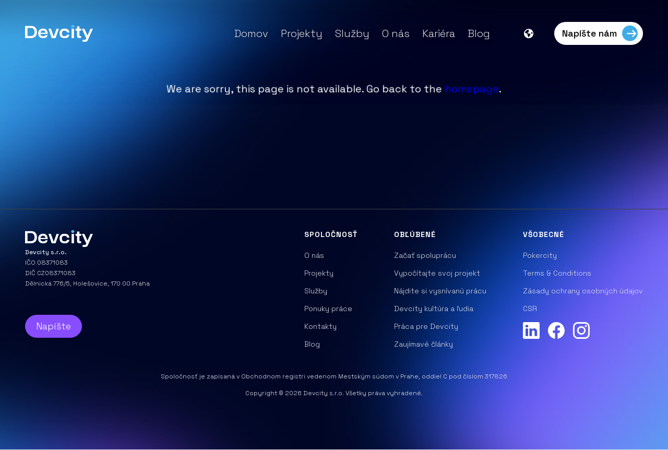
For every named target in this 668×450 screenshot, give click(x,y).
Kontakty (320, 326)
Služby (352, 33)
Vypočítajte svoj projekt (437, 273)
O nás (396, 33)
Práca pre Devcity (426, 326)
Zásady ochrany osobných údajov (583, 291)
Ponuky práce (328, 308)
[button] (534, 33)
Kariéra (438, 33)
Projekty (302, 33)
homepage (472, 89)
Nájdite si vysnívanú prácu (440, 291)
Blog (479, 33)
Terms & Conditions (557, 273)
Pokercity (540, 255)
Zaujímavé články (423, 344)
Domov (251, 33)
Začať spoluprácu (425, 255)
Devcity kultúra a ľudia (433, 308)
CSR (530, 308)
